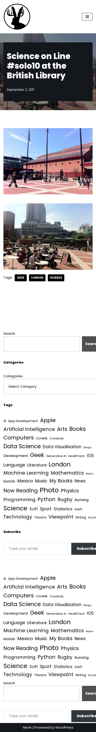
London (37, 278)
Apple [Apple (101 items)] (48, 420)
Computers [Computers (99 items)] (18, 437)
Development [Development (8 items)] (15, 455)
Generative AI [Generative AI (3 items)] (56, 456)
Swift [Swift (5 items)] (78, 509)
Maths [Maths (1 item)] (90, 473)
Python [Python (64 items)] (46, 499)
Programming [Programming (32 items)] (19, 499)
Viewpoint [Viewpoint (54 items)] (60, 516)
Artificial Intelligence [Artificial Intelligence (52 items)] (29, 429)
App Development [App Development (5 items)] (23, 421)
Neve (27, 727)
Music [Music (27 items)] (41, 481)
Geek (20, 278)
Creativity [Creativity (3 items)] (57, 438)
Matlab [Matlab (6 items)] (9, 481)
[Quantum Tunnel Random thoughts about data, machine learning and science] (17, 16)
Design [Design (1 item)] (87, 447)
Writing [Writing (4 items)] (80, 517)
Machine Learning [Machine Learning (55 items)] (26, 472)
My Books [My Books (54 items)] (60, 480)
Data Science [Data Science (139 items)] (22, 446)
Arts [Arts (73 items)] (62, 429)
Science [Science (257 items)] (15, 508)
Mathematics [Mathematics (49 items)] (67, 473)
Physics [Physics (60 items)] (70, 490)
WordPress (64, 727)
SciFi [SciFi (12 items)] (33, 509)
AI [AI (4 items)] (4, 421)
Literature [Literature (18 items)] (37, 465)
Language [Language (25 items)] (14, 465)
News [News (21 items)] (80, 481)
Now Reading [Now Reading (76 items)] (20, 490)
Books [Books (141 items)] (77, 429)
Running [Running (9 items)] (81, 499)
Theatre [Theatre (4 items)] (40, 517)
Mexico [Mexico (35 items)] (25, 481)
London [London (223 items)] (60, 464)
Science (56, 278)
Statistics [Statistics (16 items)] (63, 509)
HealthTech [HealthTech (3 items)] (76, 456)
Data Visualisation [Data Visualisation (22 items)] (62, 447)
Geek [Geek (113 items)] (37, 455)
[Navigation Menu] (87, 16)
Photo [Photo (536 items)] (49, 490)
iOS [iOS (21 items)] (90, 455)
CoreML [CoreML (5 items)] (42, 438)
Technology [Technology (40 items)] (17, 517)
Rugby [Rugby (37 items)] (65, 499)
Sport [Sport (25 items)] (46, 509)
